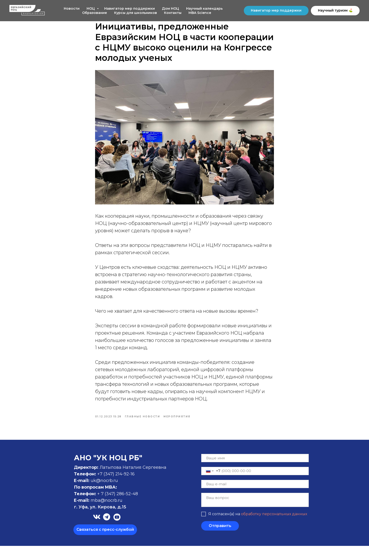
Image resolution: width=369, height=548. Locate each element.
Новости (72, 8)
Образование (94, 13)
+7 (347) (106, 476)
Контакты (172, 13)
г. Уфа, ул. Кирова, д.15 (100, 509)
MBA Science (200, 13)
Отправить (220, 528)
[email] (255, 486)
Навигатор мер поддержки (129, 8)
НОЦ (91, 8)
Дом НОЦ (170, 8)
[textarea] (255, 502)
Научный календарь (204, 8)
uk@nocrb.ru (104, 482)
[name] (255, 460)
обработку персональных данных (274, 516)
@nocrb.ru (111, 502)
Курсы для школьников (135, 13)
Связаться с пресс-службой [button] (105, 531)
